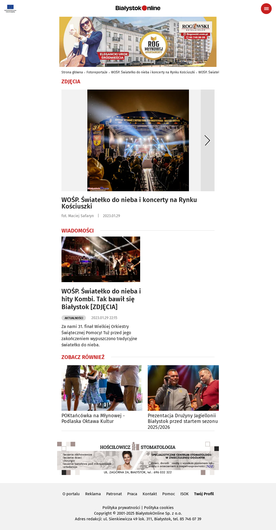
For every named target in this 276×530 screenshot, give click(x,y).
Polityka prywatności (121, 507)
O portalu (71, 493)
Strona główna (72, 72)
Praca (132, 493)
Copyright (103, 513)
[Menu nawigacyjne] (266, 8)
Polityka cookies (159, 507)
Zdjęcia (70, 81)
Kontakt (150, 493)
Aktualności (74, 318)
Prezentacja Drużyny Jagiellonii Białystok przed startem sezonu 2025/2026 (183, 421)
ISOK (184, 493)
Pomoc (168, 493)
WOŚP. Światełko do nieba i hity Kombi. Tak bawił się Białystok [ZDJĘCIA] (101, 299)
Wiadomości (77, 230)
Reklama (93, 493)
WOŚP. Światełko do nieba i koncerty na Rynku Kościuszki (153, 72)
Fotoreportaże (97, 72)
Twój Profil (204, 493)
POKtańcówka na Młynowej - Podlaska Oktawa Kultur (93, 419)
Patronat (114, 493)
